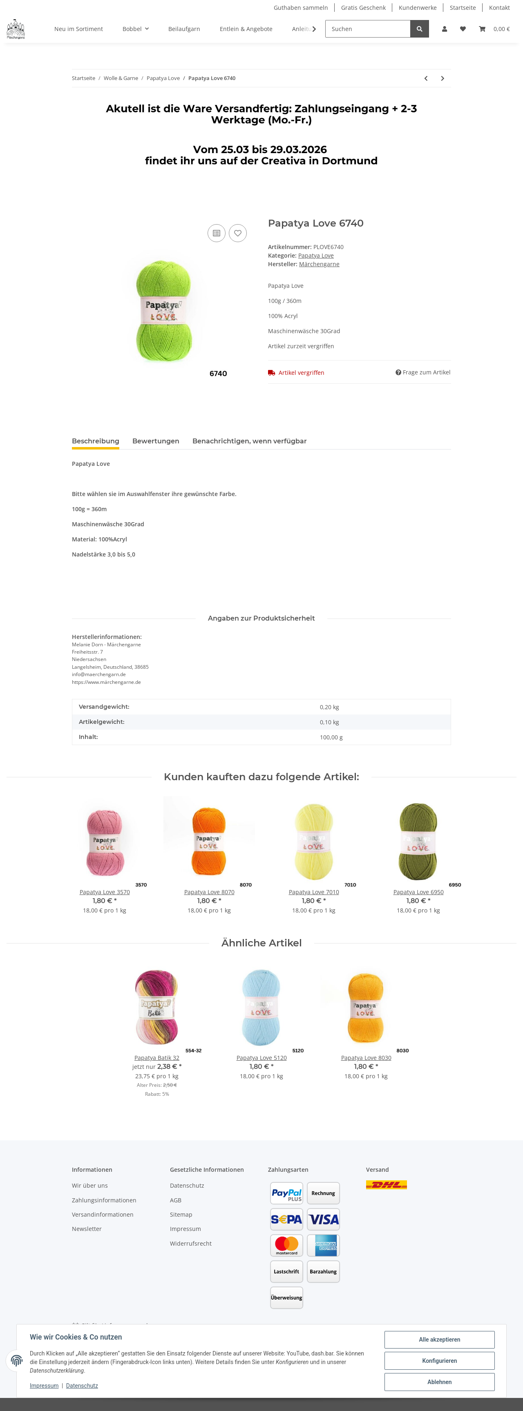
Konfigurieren (439, 1361)
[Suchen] (368, 29)
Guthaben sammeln (301, 7)
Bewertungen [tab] (155, 441)
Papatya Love (316, 255)
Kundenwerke (418, 7)
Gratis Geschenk (363, 7)
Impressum (185, 1229)
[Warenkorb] (494, 29)
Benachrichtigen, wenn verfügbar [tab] (249, 441)
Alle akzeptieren (439, 1339)
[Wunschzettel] (463, 29)
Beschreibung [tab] (95, 441)
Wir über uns (90, 1185)
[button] (445, 29)
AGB (175, 1200)
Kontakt (499, 7)
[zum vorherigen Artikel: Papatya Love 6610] (426, 78)
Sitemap (181, 1214)
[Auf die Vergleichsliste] (217, 233)
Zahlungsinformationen (104, 1200)
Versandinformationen (103, 1214)
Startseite (463, 7)
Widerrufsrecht (191, 1243)
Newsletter (87, 1229)
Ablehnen (439, 1382)
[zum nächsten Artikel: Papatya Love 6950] (442, 78)
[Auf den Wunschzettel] (238, 233)
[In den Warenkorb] (78, 213)
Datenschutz (187, 1185)
